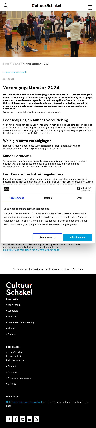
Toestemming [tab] (16, 198)
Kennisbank (14, 305)
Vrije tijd (12, 316)
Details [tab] (48, 198)
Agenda (11, 334)
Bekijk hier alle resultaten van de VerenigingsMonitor (32, 249)
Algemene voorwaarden (20, 378)
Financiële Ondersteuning (21, 322)
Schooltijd (13, 310)
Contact (12, 366)
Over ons (12, 372)
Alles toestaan (78, 237)
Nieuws (16, 64)
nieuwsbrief (24, 402)
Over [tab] (79, 198)
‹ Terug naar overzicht (14, 72)
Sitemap (12, 383)
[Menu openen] (90, 5)
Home (6, 64)
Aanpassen (47, 237)
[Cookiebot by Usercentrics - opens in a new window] (79, 189)
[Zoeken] (6, 5)
